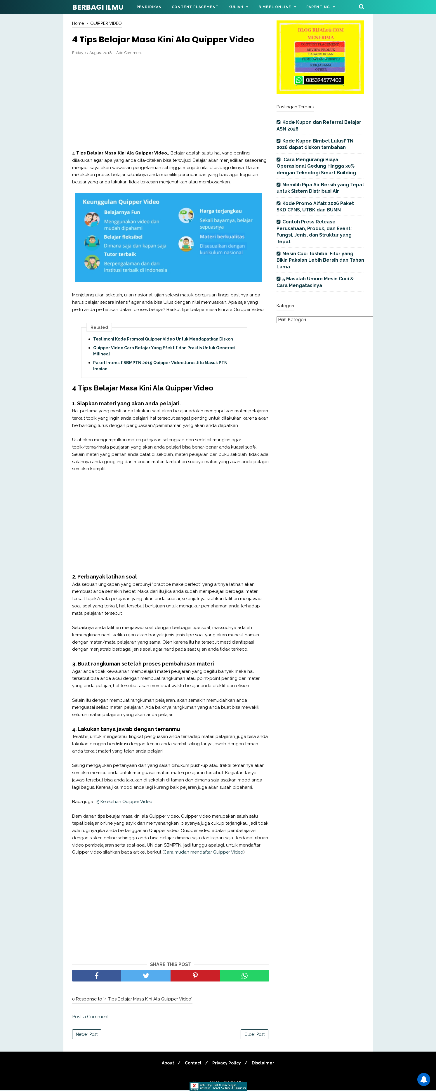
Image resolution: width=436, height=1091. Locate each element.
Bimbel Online (274, 7)
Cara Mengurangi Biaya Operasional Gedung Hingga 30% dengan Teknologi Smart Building (316, 166)
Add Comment (129, 53)
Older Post (254, 1035)
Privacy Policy (227, 1064)
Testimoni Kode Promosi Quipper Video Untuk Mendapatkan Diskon (163, 339)
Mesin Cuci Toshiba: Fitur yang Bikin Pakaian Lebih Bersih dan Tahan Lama (320, 260)
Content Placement (195, 7)
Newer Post (87, 1035)
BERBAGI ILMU (98, 7)
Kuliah (235, 7)
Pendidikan (149, 7)
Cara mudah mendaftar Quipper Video (203, 853)
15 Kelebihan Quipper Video (123, 802)
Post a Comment (90, 1017)
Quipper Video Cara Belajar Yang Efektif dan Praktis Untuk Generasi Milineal (164, 351)
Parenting (318, 7)
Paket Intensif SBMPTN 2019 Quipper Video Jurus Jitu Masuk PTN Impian (160, 366)
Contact (192, 1064)
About (165, 1064)
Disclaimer (265, 1064)
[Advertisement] (170, 103)
